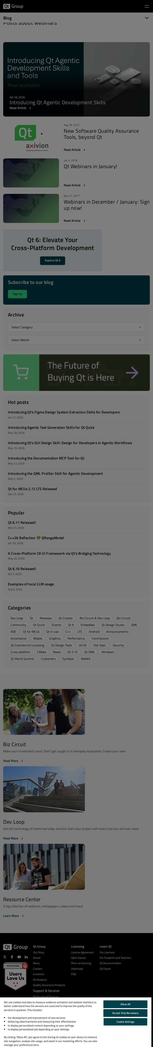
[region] (75, 1022)
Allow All (125, 1004)
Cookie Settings (125, 1022)
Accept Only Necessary (125, 1013)
